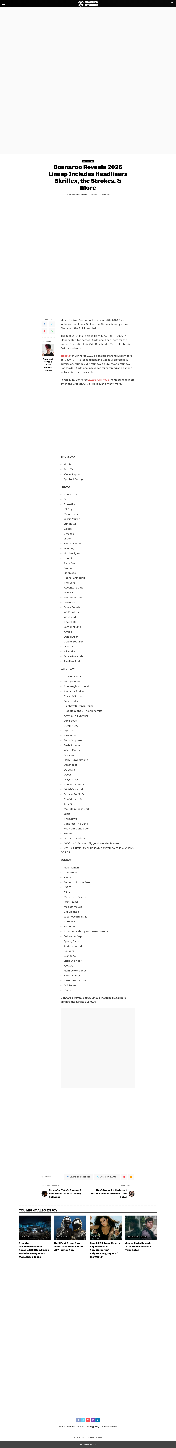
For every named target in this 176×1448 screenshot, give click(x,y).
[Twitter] (52, 324)
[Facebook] (44, 324)
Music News (88, 161)
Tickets (65, 355)
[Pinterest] (44, 331)
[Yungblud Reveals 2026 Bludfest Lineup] (48, 350)
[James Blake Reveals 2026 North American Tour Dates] (141, 1228)
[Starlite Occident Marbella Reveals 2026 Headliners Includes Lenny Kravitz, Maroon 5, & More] (35, 1228)
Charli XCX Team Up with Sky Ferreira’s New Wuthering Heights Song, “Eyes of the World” (105, 1250)
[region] (88, 80)
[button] (4, 3)
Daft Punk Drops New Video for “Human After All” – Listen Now (68, 1246)
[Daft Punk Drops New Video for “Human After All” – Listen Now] (70, 1228)
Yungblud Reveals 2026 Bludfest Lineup (48, 364)
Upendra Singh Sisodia (78, 194)
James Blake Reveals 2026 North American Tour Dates (138, 1246)
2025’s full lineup (98, 379)
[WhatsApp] (52, 331)
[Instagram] (93, 1420)
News (143, 1237)
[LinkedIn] (97, 1420)
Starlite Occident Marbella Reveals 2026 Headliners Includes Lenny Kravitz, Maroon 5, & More (34, 1250)
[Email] (131, 1177)
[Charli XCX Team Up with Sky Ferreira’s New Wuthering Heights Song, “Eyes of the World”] (106, 1228)
